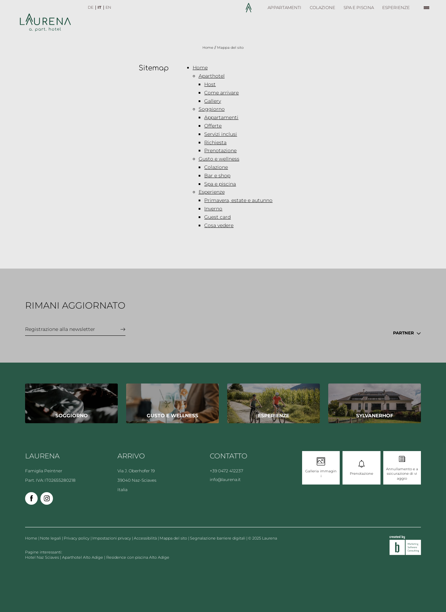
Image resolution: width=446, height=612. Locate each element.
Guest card (217, 217)
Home (208, 47)
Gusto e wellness (219, 159)
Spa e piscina (220, 184)
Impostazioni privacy (112, 538)
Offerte (213, 126)
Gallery (212, 101)
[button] (428, 7)
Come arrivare (221, 93)
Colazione (216, 167)
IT (99, 7)
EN (108, 7)
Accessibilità (146, 538)
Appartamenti (221, 117)
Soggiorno (212, 109)
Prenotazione (220, 150)
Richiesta (215, 142)
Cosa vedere (218, 225)
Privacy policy (77, 538)
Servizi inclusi (220, 134)
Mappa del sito (174, 538)
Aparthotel (212, 76)
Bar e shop (217, 175)
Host (210, 84)
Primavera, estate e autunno (238, 200)
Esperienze (212, 192)
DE (90, 7)
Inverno (213, 209)
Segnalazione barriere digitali (218, 538)
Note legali (51, 538)
